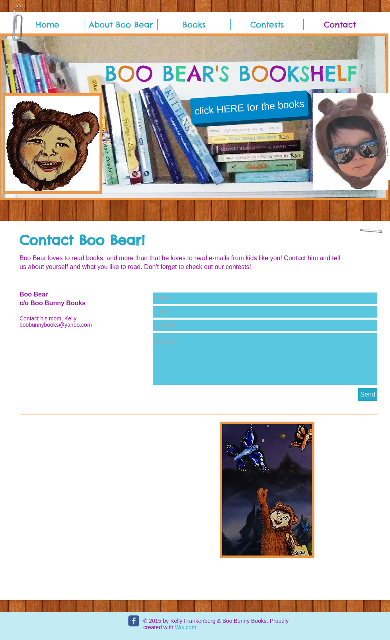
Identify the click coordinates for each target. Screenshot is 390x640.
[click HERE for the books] (249, 107)
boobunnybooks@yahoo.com (56, 325)
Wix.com (185, 627)
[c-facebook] (133, 620)
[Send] (367, 394)
